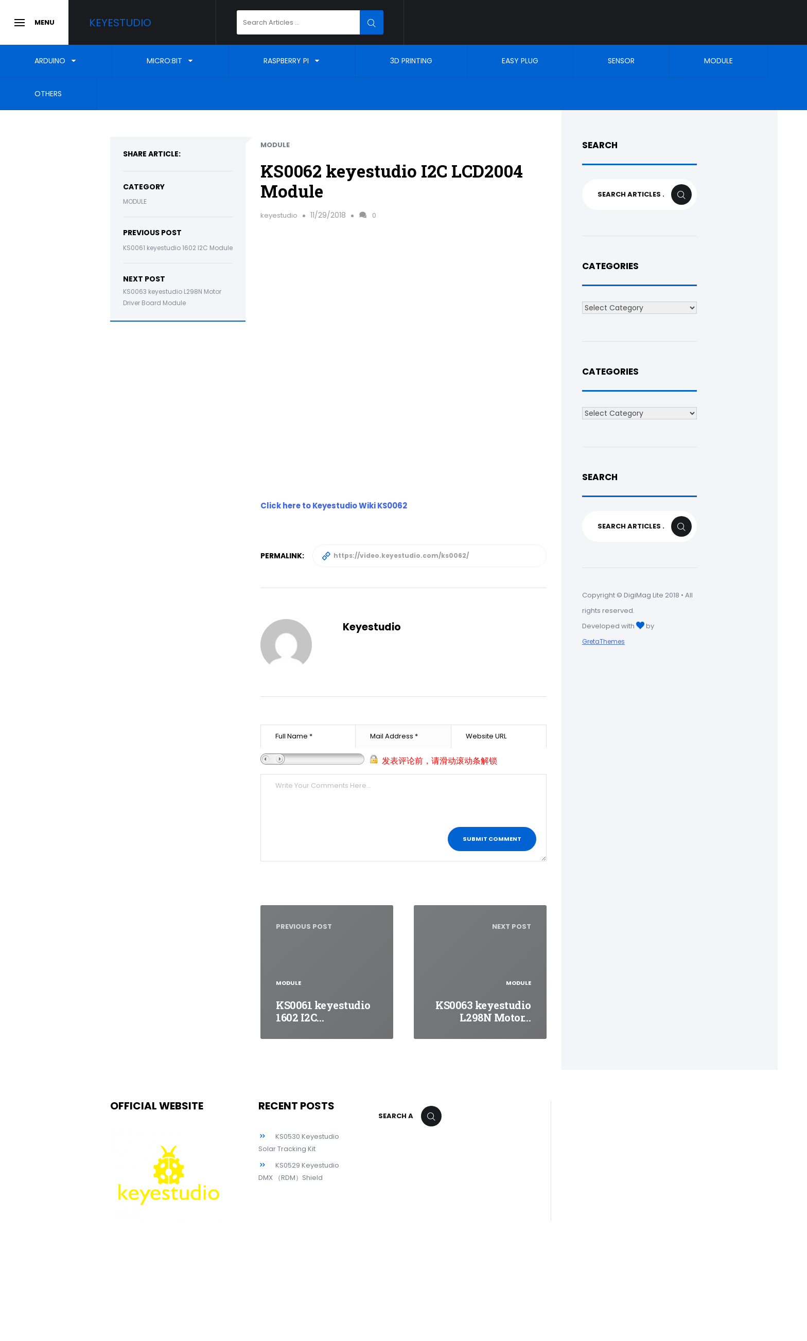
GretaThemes (605, 641)
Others (48, 94)
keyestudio (280, 215)
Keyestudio (137, 22)
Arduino (49, 61)
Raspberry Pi (286, 61)
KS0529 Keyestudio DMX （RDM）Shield (287, 1189)
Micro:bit (164, 61)
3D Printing (411, 61)
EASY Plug (520, 61)
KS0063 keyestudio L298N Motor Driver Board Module (172, 297)
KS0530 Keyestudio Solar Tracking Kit (288, 1148)
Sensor (621, 61)
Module (718, 61)
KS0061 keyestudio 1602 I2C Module (178, 247)
